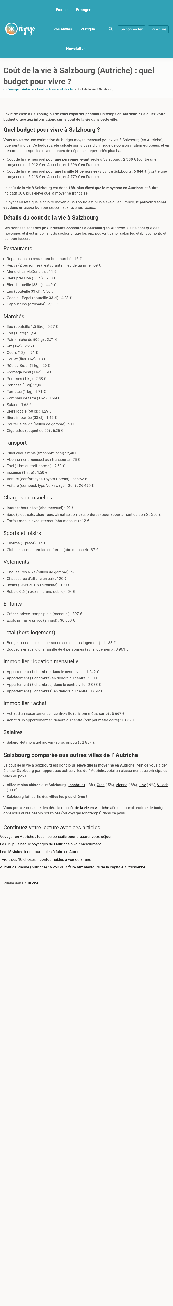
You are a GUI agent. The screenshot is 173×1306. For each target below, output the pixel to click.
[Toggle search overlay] (110, 29)
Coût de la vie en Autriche (55, 89)
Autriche (28, 89)
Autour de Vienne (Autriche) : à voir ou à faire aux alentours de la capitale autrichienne (72, 867)
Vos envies (62, 29)
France (62, 9)
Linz (142, 785)
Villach (162, 785)
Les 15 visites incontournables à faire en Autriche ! (42, 851)
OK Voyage (11, 89)
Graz (101, 785)
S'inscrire (158, 29)
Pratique (87, 29)
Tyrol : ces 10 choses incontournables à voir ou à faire (45, 859)
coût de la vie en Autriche (87, 807)
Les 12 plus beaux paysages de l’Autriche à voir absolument (50, 844)
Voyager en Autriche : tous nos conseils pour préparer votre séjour (56, 836)
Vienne (121, 785)
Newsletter (75, 48)
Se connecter (132, 29)
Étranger (83, 9)
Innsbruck (76, 785)
